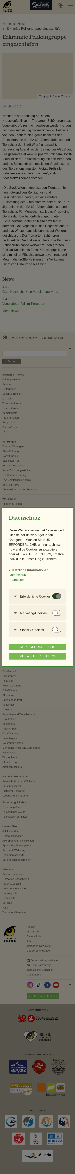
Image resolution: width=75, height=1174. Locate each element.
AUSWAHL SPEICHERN (37, 656)
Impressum (17, 579)
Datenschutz (18, 575)
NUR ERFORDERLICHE (37, 647)
